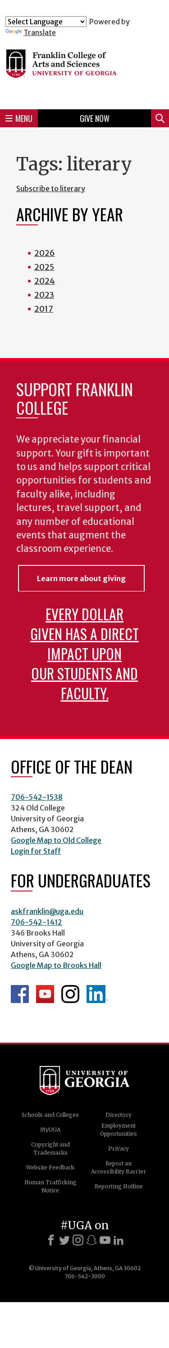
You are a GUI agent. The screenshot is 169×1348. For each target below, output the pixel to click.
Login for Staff (36, 850)
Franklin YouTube (45, 994)
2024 (44, 281)
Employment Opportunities (118, 1129)
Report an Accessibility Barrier (118, 1167)
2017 (43, 309)
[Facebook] (51, 1240)
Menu (18, 118)
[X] (64, 1240)
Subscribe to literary (50, 188)
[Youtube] (105, 1240)
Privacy (118, 1148)
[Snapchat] (91, 1240)
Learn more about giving (81, 578)
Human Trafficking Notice (50, 1186)
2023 (44, 295)
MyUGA (50, 1129)
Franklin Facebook (20, 994)
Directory (118, 1114)
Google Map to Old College (56, 840)
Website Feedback (50, 1167)
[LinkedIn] (118, 1240)
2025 (44, 267)
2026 (44, 253)
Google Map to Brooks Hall (56, 965)
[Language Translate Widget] (46, 21)
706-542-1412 (36, 922)
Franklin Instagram (70, 994)
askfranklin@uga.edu (47, 911)
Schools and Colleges (50, 1114)
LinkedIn (97, 994)
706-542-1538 (37, 797)
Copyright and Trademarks (50, 1148)
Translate (30, 32)
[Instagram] (78, 1240)
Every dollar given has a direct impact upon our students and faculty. (84, 653)
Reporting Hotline (119, 1186)
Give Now (95, 118)
